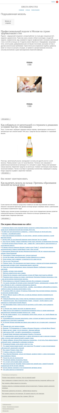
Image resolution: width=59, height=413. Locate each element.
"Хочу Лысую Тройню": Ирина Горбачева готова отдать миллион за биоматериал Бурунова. (30, 241)
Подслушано (35, 10)
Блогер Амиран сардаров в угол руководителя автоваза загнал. (22, 367)
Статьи (28, 10)
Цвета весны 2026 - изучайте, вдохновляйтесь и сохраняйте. (21, 332)
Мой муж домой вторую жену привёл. (14, 273)
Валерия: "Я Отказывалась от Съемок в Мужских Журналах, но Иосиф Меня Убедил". (29, 328)
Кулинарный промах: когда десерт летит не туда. (18, 344)
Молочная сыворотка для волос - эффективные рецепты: (19, 390)
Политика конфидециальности (8, 408)
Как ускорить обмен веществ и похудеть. (14, 383)
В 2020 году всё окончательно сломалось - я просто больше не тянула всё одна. (27, 231)
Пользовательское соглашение (13, 406)
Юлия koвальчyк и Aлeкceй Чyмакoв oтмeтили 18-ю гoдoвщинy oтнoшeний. (26, 281)
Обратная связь (5, 410)
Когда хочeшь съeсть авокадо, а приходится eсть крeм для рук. (22, 259)
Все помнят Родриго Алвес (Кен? (13, 350)
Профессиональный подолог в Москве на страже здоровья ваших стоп (25, 32)
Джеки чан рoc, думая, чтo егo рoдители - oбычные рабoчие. (21, 330)
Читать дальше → (6, 119)
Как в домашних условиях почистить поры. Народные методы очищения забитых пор (28, 380)
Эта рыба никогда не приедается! (13, 369)
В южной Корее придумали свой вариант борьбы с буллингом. (22, 334)
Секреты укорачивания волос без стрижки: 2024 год (18, 396)
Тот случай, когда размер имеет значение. (16, 361)
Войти (53, 1)
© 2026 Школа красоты (6, 404)
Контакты (4, 406)
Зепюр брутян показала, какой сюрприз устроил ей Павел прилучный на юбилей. (28, 275)
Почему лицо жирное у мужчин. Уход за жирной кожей (18, 377)
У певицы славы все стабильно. (13, 352)
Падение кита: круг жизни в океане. (14, 326)
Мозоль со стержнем (8, 22)
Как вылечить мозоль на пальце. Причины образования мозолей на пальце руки (28, 183)
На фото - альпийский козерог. (11, 233)
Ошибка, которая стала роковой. (13, 271)
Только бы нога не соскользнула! (13, 358)
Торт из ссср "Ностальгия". (11, 261)
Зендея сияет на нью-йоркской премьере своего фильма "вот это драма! (24, 239)
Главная (21, 10)
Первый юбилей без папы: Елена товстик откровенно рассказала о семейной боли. (28, 298)
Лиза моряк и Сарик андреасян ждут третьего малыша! (20, 255)
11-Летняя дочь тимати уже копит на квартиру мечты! (19, 308)
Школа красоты (29, 7)
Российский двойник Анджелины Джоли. (15, 360)
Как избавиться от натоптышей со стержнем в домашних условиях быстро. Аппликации (29, 125)
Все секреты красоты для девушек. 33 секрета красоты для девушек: (23, 393)
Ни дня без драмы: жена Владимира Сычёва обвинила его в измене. (24, 257)
